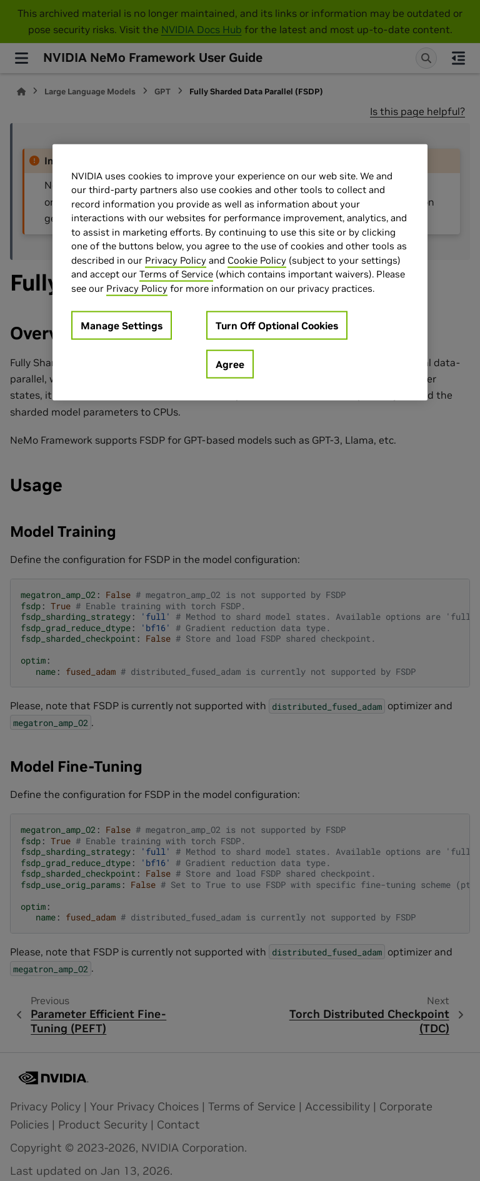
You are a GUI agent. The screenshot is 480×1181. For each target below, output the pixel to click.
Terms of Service (176, 274)
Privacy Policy (175, 260)
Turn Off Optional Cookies (277, 325)
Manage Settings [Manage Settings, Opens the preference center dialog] (121, 325)
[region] (240, 272)
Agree (230, 364)
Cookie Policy (257, 260)
